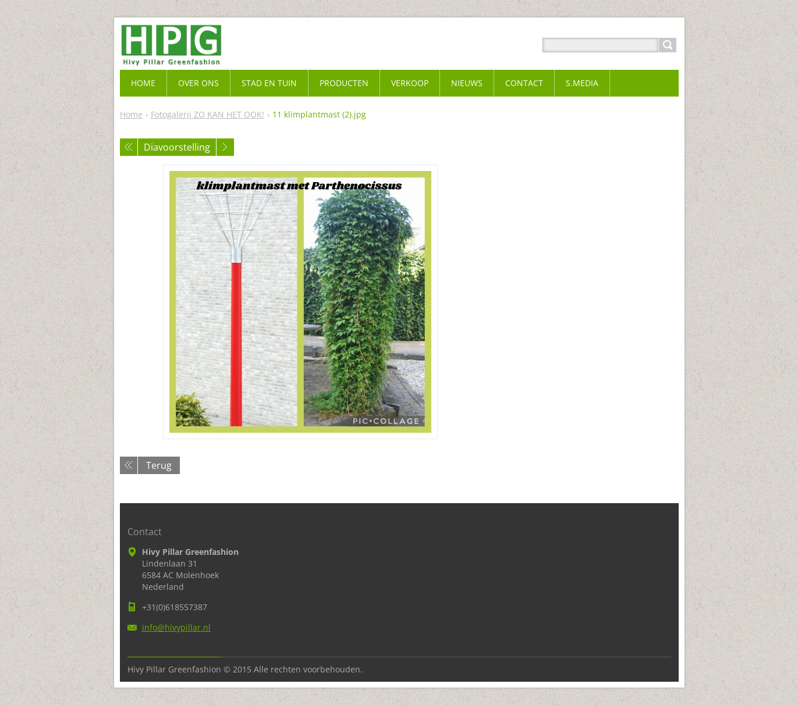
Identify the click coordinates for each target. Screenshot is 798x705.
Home (131, 114)
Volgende (225, 147)
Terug (159, 465)
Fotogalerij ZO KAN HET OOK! (207, 114)
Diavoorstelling (177, 147)
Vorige (128, 147)
